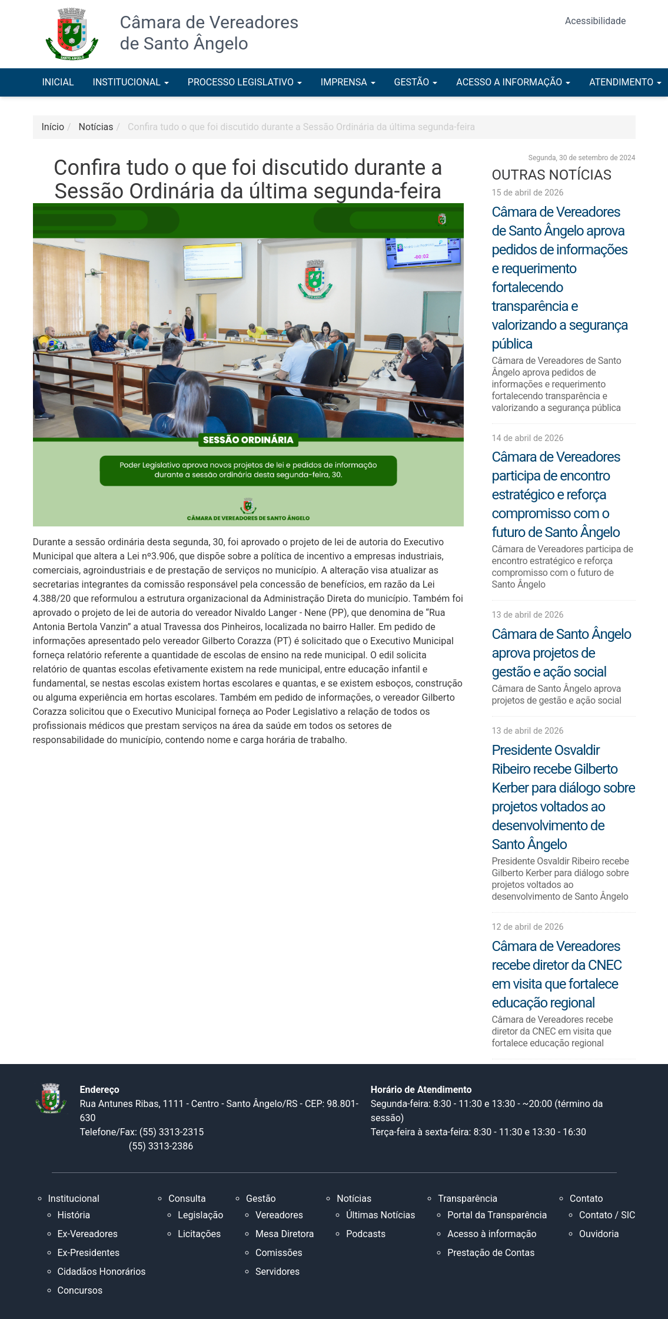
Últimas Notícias (380, 1215)
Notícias (354, 1198)
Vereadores (279, 1215)
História (74, 1215)
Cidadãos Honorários (102, 1271)
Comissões (279, 1252)
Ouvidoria (599, 1234)
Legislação (200, 1215)
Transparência (467, 1198)
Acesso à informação (491, 1234)
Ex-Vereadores (88, 1234)
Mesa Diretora (284, 1234)
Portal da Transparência (497, 1215)
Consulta (186, 1198)
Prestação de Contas (490, 1252)
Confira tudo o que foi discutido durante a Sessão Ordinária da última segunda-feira (301, 126)
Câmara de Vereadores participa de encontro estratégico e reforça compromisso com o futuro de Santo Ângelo (556, 495)
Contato (586, 1198)
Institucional (73, 1198)
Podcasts (365, 1234)
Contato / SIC (607, 1215)
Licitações (199, 1234)
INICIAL (58, 82)
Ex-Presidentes (89, 1252)
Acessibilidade (595, 20)
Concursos (80, 1290)
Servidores (277, 1271)
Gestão (261, 1198)
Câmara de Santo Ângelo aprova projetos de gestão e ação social (562, 653)
